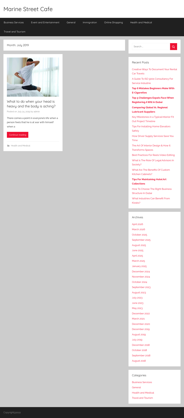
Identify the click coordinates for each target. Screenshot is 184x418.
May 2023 (137, 308)
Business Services (14, 22)
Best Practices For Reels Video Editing (153, 155)
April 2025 (137, 255)
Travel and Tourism (14, 31)
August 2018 (139, 360)
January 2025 (139, 266)
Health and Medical (141, 22)
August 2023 (139, 292)
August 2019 (139, 334)
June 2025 (137, 250)
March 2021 (138, 318)
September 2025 (141, 239)
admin (37, 111)
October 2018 (139, 350)
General (71, 22)
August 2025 (139, 245)
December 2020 (141, 324)
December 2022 (141, 313)
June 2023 (137, 303)
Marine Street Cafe (28, 9)
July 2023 (137, 297)
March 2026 (138, 229)
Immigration (90, 22)
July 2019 (137, 339)
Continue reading (17, 135)
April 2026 (137, 224)
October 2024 (139, 282)
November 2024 (141, 276)
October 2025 (139, 234)
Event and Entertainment (45, 22)
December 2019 (141, 329)
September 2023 (141, 287)
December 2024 (141, 271)
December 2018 (141, 345)
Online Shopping (113, 22)
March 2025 (138, 260)
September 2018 (141, 355)
